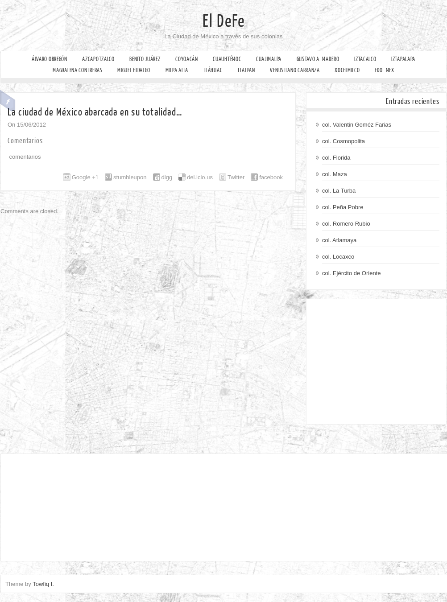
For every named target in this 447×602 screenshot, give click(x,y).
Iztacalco (365, 59)
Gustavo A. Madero (318, 59)
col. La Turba (339, 190)
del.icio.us (200, 177)
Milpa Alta (177, 70)
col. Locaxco (338, 256)
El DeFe (224, 21)
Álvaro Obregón (49, 59)
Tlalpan (246, 70)
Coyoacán (186, 59)
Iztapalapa (403, 59)
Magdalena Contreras (77, 70)
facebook (271, 177)
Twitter (236, 177)
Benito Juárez (144, 59)
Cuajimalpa (268, 59)
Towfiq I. (43, 584)
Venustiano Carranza (294, 70)
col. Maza (334, 174)
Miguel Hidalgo (133, 70)
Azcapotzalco (98, 59)
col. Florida (336, 157)
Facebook (8, 101)
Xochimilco (347, 70)
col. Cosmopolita (343, 141)
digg (167, 177)
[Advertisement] (376, 361)
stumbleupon (129, 177)
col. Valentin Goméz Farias (356, 124)
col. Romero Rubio (346, 223)
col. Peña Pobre (343, 207)
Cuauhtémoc (227, 59)
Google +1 (85, 177)
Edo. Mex (384, 70)
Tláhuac (212, 70)
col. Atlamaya (339, 240)
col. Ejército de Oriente (351, 273)
